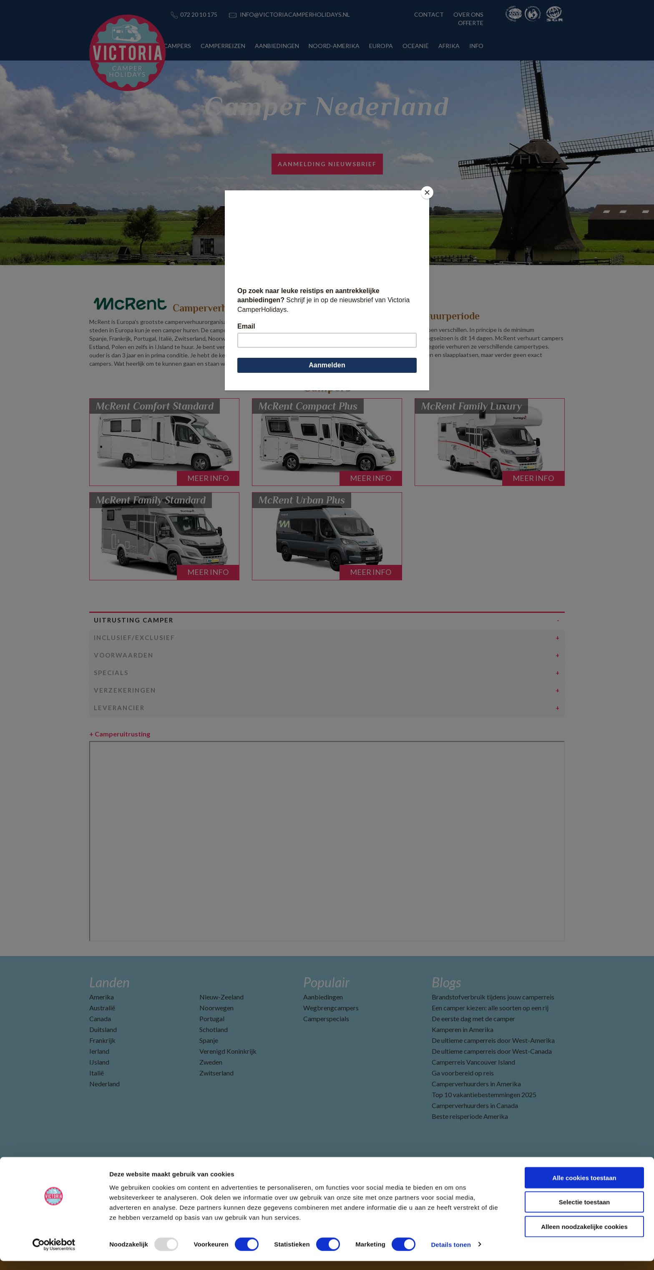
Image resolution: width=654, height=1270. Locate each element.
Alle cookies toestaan (584, 1186)
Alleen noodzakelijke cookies (584, 1235)
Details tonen (450, 1253)
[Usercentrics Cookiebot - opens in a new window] (54, 1253)
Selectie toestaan (584, 1211)
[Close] (427, 192)
